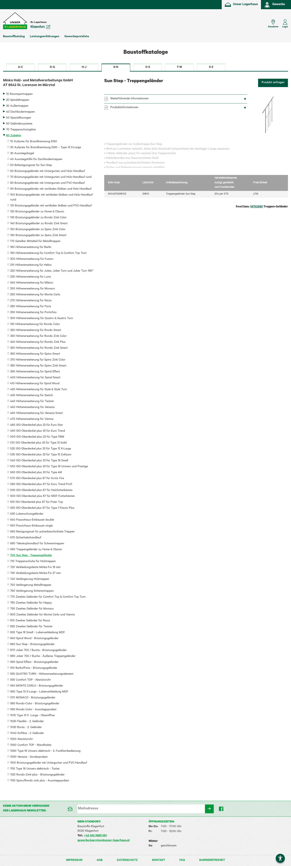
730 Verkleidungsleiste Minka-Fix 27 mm (35, 573)
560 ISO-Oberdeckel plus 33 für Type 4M (36, 472)
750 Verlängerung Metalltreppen (30, 585)
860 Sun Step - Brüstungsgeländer (32, 644)
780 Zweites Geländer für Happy (31, 603)
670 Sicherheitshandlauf (25, 538)
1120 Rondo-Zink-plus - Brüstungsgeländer (37, 775)
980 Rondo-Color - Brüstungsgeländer (34, 704)
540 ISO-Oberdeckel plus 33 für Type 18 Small (39, 461)
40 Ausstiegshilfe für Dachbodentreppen (36, 159)
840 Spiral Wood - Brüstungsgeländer (34, 638)
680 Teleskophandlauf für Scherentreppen (37, 544)
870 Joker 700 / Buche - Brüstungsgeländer (38, 650)
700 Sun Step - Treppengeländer (31, 555)
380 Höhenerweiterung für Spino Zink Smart (38, 366)
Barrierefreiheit (212, 860)
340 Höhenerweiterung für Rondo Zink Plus (38, 342)
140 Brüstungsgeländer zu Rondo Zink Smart (39, 223)
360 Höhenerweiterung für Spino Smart (35, 354)
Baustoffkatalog (14, 36)
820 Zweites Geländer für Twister (31, 626)
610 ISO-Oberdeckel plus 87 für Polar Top (36, 502)
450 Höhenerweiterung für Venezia (32, 407)
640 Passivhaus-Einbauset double (32, 520)
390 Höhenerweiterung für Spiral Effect (35, 372)
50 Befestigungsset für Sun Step (31, 165)
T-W (179, 67)
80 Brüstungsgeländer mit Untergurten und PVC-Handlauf (47, 183)
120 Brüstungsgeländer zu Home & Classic (37, 212)
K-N (115, 67)
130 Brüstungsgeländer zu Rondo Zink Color (38, 218)
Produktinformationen (124, 107)
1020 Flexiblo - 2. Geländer (27, 721)
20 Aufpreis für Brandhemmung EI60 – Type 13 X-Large (45, 147)
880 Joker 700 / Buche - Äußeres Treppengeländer (42, 656)
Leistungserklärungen (44, 36)
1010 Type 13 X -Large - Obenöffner (32, 715)
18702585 (256, 207)
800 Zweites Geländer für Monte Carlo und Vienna (42, 615)
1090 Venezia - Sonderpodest (29, 757)
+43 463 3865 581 (95, 836)
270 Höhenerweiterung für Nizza (30, 300)
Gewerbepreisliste (76, 36)
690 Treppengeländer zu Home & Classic (36, 549)
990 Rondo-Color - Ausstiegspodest (33, 709)
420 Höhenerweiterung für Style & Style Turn (38, 389)
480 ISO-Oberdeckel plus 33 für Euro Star (36, 425)
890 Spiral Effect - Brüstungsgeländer (34, 662)
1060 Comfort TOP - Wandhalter (30, 745)
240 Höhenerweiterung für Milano (31, 283)
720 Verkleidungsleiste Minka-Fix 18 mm (35, 567)
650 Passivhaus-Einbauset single (31, 526)
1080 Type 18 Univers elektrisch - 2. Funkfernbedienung (45, 751)
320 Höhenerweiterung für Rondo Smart (35, 330)
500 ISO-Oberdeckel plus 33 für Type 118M (37, 437)
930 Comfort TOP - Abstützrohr (30, 680)
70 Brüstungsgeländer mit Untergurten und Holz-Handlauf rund (51, 177)
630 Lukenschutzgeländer (26, 514)
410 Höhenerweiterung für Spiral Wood (34, 383)
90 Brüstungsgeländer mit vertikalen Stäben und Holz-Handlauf (51, 189)
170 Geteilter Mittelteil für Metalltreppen (35, 241)
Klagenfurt (40, 27)
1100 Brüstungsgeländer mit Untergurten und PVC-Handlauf (48, 763)
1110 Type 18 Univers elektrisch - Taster (35, 769)
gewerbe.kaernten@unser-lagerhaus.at (103, 840)
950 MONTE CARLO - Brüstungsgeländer (36, 686)
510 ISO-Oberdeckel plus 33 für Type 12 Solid (38, 443)
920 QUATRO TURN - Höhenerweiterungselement (41, 674)
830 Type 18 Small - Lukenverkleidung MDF (37, 632)
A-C (20, 67)
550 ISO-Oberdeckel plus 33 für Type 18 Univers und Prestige (49, 466)
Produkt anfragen (273, 82)
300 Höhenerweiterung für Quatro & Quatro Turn (41, 318)
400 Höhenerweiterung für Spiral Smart (35, 378)
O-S (147, 67)
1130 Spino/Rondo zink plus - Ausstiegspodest (39, 781)
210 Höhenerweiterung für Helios (31, 265)
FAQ (182, 860)
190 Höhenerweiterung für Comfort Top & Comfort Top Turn (48, 253)
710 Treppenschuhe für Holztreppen (33, 561)
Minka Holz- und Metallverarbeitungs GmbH (50, 83)
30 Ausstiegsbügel (22, 153)
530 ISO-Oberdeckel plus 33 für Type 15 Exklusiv (40, 455)
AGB (100, 860)
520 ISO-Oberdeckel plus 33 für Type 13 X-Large (40, 449)
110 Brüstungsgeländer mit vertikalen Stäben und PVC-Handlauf (51, 206)
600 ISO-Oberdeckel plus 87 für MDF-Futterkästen (42, 496)
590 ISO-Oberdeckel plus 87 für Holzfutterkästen (41, 490)
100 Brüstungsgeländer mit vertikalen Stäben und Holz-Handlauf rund (51, 198)
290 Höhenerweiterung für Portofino (33, 312)
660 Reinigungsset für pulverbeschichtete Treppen (42, 532)
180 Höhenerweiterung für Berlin (30, 247)
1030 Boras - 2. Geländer (26, 727)
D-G (52, 67)
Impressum (74, 860)
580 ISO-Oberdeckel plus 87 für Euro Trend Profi (41, 484)
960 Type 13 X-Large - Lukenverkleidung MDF (39, 692)
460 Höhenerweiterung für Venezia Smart (36, 413)
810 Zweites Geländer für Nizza (30, 621)
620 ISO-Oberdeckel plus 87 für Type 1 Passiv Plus (42, 508)
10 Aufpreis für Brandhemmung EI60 (33, 141)
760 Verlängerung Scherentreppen (32, 591)
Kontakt (158, 860)
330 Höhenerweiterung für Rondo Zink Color (38, 336)
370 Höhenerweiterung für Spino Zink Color (37, 360)
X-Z (211, 67)
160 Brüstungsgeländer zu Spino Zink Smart (38, 235)
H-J (84, 67)
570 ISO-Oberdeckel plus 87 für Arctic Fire (37, 478)
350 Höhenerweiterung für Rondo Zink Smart (39, 348)
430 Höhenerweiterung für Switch (31, 395)
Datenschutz (127, 860)
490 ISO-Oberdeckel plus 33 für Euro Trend (37, 431)
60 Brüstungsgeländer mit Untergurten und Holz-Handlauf (47, 171)
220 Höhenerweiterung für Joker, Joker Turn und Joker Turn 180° (51, 271)
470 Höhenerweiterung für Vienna (31, 419)
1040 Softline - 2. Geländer (27, 733)
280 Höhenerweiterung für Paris (30, 306)
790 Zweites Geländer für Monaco (32, 609)
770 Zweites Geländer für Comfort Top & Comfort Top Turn (48, 597)
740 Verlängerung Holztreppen (29, 579)
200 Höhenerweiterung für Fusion (31, 259)
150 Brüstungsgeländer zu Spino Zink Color (38, 229)
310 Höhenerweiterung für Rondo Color (35, 324)
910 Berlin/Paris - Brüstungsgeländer (33, 668)
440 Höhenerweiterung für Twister (32, 401)
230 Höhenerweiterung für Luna (30, 277)
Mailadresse (88, 809)
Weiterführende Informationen (129, 99)
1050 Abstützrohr (21, 739)
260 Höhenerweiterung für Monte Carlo (35, 295)
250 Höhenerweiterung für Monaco (32, 289)
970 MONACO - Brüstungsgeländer (32, 698)
